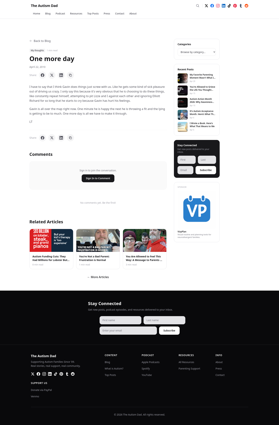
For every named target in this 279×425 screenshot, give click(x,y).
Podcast (60, 13)
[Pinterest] (235, 5)
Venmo (35, 396)
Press (107, 13)
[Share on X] (51, 75)
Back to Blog (40, 41)
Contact (119, 13)
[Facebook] (212, 5)
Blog (48, 13)
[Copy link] (70, 75)
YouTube (147, 375)
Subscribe (206, 170)
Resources (76, 13)
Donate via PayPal (41, 390)
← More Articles (98, 277)
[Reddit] (246, 5)
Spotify (146, 368)
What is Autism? (114, 368)
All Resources (186, 362)
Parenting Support (189, 368)
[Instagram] (218, 5)
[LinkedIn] (223, 5)
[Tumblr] (241, 5)
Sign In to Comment (98, 178)
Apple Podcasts (151, 362)
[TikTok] (229, 5)
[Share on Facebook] (42, 75)
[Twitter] (206, 5)
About (133, 13)
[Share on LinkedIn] (61, 75)
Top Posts (93, 13)
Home (36, 13)
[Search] (197, 5)
